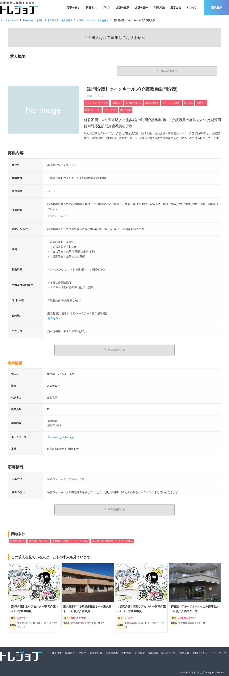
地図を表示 (54, 318)
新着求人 (91, 7)
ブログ (106, 7)
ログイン (192, 7)
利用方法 (159, 7)
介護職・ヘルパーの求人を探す (93, 20)
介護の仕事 (122, 7)
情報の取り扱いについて (162, 652)
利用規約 (140, 652)
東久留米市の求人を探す (60, 20)
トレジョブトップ (9, 20)
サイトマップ (218, 652)
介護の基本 (141, 7)
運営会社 (175, 7)
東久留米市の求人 (38, 540)
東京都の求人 (17, 540)
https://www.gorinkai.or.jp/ (60, 437)
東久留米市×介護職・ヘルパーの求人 (112, 540)
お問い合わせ (200, 652)
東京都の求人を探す (33, 20)
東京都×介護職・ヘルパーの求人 (70, 540)
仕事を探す (73, 7)
